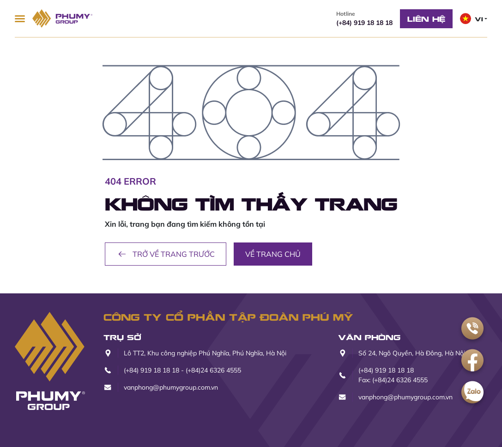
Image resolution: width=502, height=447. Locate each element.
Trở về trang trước (165, 254)
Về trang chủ (273, 254)
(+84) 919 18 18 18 (364, 18)
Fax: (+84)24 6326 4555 (393, 380)
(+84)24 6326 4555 (213, 370)
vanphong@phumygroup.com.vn (171, 387)
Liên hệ (426, 18)
